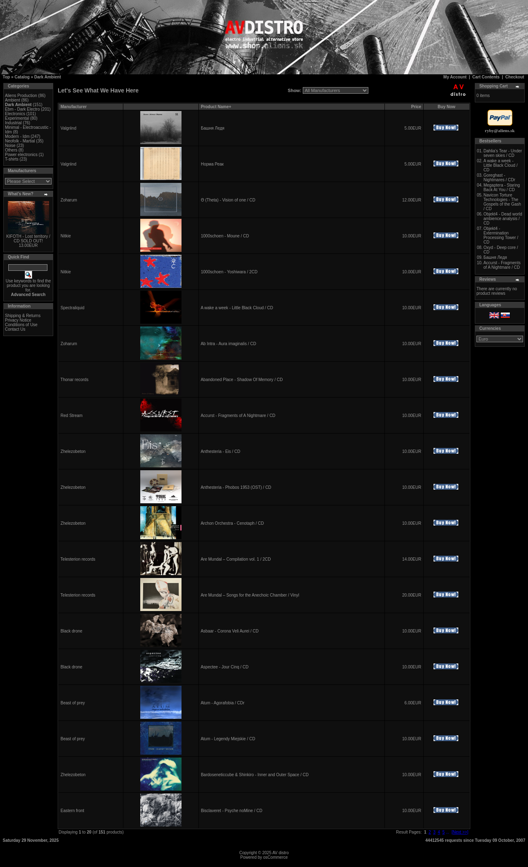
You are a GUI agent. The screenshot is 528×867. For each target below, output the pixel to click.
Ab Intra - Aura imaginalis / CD (228, 343)
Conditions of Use (21, 324)
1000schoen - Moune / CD (225, 236)
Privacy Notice (18, 320)
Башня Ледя (212, 128)
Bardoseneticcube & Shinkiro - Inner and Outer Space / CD (255, 774)
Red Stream (71, 415)
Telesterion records (78, 559)
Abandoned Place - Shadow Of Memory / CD (241, 379)
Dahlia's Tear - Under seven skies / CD (502, 153)
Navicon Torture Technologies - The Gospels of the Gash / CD (502, 202)
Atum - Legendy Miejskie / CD (227, 739)
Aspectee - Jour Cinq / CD (224, 667)
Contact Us (15, 329)
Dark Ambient (47, 77)
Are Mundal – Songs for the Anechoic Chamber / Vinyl (249, 595)
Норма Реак (212, 164)
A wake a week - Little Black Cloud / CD (236, 308)
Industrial (13, 123)
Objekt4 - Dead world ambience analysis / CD (502, 218)
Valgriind (68, 128)
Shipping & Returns (22, 315)
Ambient (12, 100)
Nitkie (66, 236)
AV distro (280, 852)
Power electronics (21, 154)
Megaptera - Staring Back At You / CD (501, 187)
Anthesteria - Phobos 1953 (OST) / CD (235, 487)
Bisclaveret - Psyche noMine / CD (231, 810)
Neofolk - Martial (20, 141)
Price (416, 106)
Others (11, 150)
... (447, 832)
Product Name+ (216, 106)
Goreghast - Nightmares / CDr (499, 177)
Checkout (514, 77)
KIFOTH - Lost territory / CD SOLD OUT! (28, 238)
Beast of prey (73, 703)
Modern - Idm (17, 136)
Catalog (22, 77)
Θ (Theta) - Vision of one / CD (228, 200)
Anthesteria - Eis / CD (220, 451)
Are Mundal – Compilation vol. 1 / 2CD (235, 559)
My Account (455, 77)
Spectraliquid (73, 308)
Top (6, 77)
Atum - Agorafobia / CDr (222, 703)
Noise (10, 145)
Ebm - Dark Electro (22, 109)
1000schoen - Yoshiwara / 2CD (229, 272)
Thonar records (75, 379)
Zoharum (69, 200)
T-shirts (12, 159)
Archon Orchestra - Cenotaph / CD (232, 523)
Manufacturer (74, 106)
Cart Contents (486, 77)
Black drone (71, 631)
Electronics (15, 113)
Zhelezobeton (73, 451)
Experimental (17, 118)
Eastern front (72, 810)
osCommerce (275, 857)
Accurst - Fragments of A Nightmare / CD (237, 415)
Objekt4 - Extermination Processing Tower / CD (500, 235)
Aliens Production (21, 95)
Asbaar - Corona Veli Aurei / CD (229, 631)
